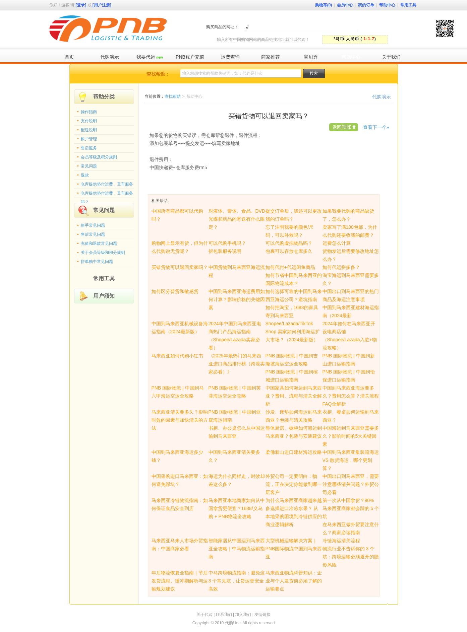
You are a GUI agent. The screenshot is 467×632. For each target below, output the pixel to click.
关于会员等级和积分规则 (103, 252)
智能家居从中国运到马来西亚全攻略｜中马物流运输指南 (237, 548)
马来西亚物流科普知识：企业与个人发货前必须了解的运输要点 (294, 580)
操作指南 (89, 112)
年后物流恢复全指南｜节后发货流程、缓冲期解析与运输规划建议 (180, 580)
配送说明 (89, 130)
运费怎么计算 (337, 243)
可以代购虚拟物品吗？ (289, 243)
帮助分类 (104, 96)
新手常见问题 (93, 225)
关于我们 (391, 57)
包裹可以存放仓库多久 (289, 251)
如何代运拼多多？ (341, 267)
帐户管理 (89, 139)
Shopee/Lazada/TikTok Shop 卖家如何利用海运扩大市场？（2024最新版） (293, 331)
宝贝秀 (311, 57)
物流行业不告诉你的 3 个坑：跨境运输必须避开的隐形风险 (351, 556)
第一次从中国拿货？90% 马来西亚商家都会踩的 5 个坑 (351, 508)
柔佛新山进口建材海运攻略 (294, 452)
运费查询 (230, 57)
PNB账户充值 (190, 57)
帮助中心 (387, 5)
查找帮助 (173, 96)
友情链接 (262, 614)
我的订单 (366, 5)
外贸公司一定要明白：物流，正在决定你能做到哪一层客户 (294, 484)
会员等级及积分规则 (99, 157)
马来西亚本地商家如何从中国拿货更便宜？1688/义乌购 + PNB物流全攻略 (237, 508)
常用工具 (408, 5)
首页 (69, 57)
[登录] (80, 5)
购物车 (323, 5)
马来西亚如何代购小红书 (177, 355)
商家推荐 (270, 57)
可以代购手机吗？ (227, 243)
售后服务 (89, 148)
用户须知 (104, 296)
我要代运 (149, 57)
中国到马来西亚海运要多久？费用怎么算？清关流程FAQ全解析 (351, 396)
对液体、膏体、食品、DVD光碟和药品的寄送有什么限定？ (237, 219)
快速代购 (394, 26)
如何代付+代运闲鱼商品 (290, 267)
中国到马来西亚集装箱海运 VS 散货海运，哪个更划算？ (351, 460)
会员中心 (345, 5)
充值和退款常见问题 (99, 243)
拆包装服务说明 (225, 251)
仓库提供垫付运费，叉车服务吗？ (107, 194)
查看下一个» (376, 127)
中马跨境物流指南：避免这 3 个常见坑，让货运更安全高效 (237, 580)
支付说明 (89, 121)
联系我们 (224, 614)
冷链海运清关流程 (341, 540)
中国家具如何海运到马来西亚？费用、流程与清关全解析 (294, 396)
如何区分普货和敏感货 (175, 291)
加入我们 (243, 614)
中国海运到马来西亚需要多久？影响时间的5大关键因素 (351, 436)
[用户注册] (102, 5)
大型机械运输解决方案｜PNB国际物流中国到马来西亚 (294, 548)
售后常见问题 (93, 234)
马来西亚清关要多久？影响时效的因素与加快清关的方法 (180, 420)
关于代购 (204, 614)
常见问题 (89, 166)
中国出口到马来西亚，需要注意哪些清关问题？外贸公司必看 (351, 484)
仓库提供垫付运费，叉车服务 (107, 184)
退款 (85, 175)
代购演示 (109, 57)
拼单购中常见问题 (97, 261)
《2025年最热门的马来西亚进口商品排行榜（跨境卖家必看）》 (237, 363)
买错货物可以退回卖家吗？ (180, 267)
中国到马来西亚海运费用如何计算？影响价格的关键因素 (237, 299)
